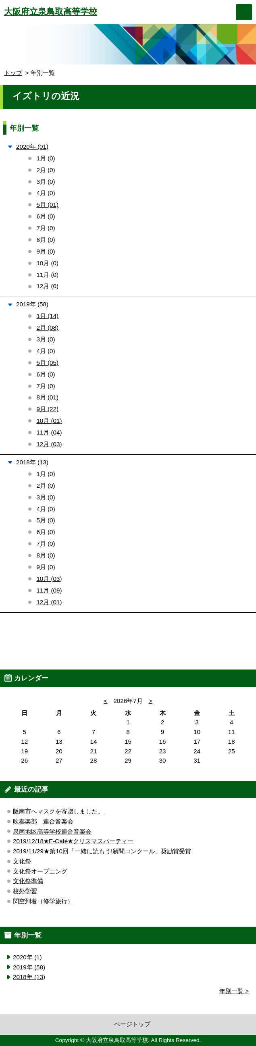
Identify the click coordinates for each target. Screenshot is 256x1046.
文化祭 (22, 861)
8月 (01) (47, 397)
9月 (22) (47, 409)
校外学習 (25, 891)
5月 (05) (47, 362)
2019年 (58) (32, 304)
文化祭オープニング (40, 871)
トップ (13, 72)
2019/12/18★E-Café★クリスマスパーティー (73, 841)
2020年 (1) (27, 957)
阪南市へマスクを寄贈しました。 (58, 811)
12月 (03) (49, 444)
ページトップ (132, 1024)
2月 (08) (47, 327)
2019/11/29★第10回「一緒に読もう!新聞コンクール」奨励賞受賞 (102, 851)
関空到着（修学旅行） (43, 901)
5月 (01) (47, 204)
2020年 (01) (32, 146)
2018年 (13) (32, 462)
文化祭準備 (28, 881)
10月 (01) (49, 420)
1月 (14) (47, 315)
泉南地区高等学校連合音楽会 (52, 831)
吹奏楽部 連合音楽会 (43, 821)
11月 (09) (49, 590)
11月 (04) (49, 432)
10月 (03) (49, 578)
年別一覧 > (234, 991)
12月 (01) (49, 602)
